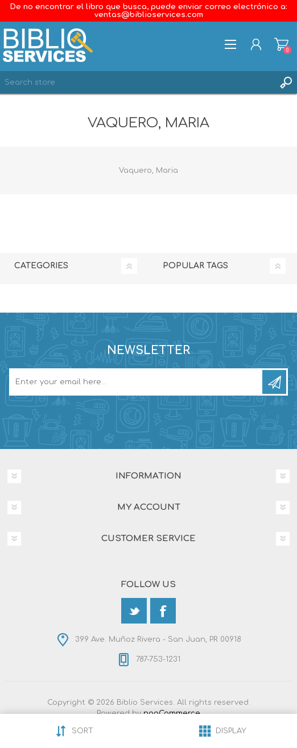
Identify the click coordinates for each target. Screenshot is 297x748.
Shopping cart (281, 44)
